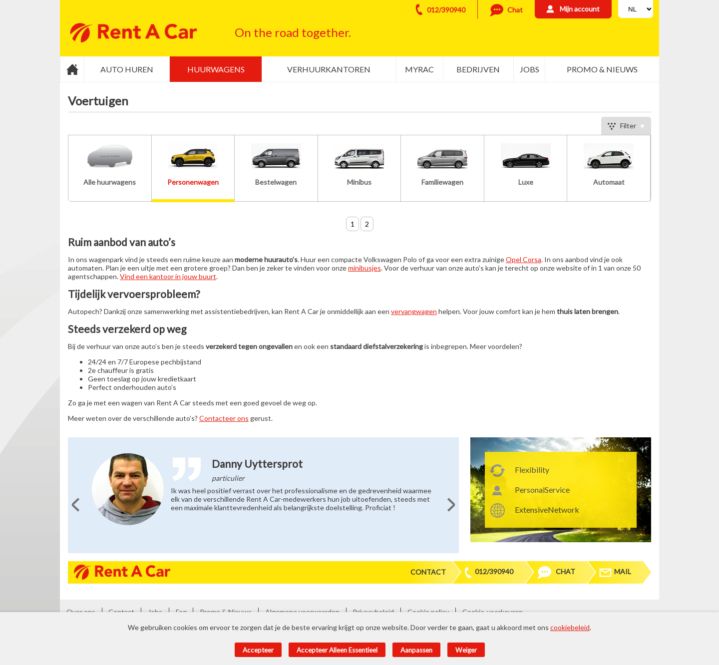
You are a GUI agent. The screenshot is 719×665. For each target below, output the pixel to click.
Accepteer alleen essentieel (337, 650)
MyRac (419, 69)
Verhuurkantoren (328, 69)
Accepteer (258, 650)
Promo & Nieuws (602, 69)
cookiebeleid (570, 627)
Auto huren (126, 69)
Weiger (466, 650)
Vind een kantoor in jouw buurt (168, 276)
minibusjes (364, 268)
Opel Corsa (523, 259)
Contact (428, 572)
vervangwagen (414, 311)
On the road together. (293, 32)
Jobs (529, 69)
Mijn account (580, 8)
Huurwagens (216, 69)
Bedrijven (478, 69)
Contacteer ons (224, 418)
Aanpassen (416, 650)
